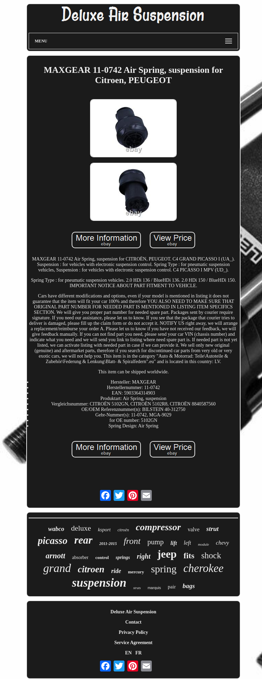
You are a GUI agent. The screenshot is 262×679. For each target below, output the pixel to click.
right (143, 556)
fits (189, 555)
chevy (222, 543)
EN (128, 652)
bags (189, 585)
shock (211, 555)
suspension (99, 582)
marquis (154, 588)
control (101, 557)
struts (137, 588)
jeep (167, 554)
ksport (104, 529)
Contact (133, 622)
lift (174, 543)
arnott (56, 555)
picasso (53, 540)
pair (172, 586)
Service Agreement (133, 642)
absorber (80, 557)
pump (155, 542)
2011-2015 (108, 543)
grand (57, 568)
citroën (123, 530)
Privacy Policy (133, 632)
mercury (136, 571)
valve (194, 529)
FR (138, 652)
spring (163, 568)
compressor (158, 527)
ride (116, 571)
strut (212, 528)
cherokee (203, 568)
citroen (91, 569)
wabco (56, 528)
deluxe (81, 528)
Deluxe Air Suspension (133, 611)
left (187, 543)
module (203, 544)
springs (123, 557)
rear (83, 540)
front (132, 541)
